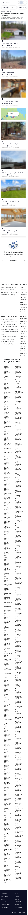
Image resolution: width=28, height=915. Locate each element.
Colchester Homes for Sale (7, 559)
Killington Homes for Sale (7, 835)
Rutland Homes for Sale (18, 620)
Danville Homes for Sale (7, 589)
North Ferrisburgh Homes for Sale (18, 463)
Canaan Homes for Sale (7, 528)
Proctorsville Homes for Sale (18, 568)
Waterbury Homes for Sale (18, 790)
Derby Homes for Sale (7, 594)
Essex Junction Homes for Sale (7, 679)
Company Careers (5, 904)
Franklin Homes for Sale (7, 710)
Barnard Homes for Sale (7, 403)
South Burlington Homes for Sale (18, 668)
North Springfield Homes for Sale (18, 475)
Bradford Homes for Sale (7, 468)
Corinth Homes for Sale (7, 570)
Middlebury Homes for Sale (18, 378)
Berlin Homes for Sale (7, 449)
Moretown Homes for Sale (18, 403)
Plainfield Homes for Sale (18, 536)
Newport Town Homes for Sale (18, 445)
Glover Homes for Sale (8, 720)
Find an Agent (4, 896)
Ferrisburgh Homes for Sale (7, 705)
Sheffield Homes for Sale (18, 646)
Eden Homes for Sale (7, 659)
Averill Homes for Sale (7, 392)
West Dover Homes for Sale (18, 805)
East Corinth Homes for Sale (7, 645)
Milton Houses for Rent (7, 341)
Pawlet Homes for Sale (18, 517)
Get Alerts (22, 7)
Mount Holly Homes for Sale (18, 418)
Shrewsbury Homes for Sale (18, 662)
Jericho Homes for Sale (7, 824)
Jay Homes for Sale (8, 814)
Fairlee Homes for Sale (8, 700)
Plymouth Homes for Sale (18, 542)
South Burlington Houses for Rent (9, 333)
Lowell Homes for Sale (8, 850)
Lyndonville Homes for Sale (7, 865)
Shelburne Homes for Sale (18, 652)
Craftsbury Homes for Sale (7, 580)
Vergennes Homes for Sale (18, 754)
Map (14, 912)
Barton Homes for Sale (7, 417)
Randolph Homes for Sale (18, 589)
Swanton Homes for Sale (18, 733)
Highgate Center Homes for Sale (7, 767)
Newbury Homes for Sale (18, 424)
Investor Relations (5, 901)
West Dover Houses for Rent (9, 327)
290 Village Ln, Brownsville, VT (10, 144)
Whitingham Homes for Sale (18, 827)
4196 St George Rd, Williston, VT (10, 202)
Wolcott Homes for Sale (18, 868)
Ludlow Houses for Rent (8, 324)
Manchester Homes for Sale (7, 876)
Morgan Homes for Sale (18, 408)
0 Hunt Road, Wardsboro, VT (9, 72)
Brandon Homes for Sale (7, 474)
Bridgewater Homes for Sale (7, 484)
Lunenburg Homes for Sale (7, 860)
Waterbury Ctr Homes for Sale (19, 785)
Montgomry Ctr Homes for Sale (19, 392)
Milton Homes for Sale (19, 382)
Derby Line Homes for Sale (7, 599)
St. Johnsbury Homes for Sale (19, 708)
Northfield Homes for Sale (18, 486)
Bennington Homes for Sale (7, 445)
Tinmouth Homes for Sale (18, 738)
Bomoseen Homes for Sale (7, 458)
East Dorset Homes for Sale (7, 650)
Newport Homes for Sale (18, 439)
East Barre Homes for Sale (7, 622)
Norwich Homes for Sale (18, 497)
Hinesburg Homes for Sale (7, 773)
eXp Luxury (17, 909)
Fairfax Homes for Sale (7, 690)
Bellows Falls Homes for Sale (7, 428)
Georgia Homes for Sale (7, 715)
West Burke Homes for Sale (18, 800)
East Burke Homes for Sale (7, 634)
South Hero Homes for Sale (18, 674)
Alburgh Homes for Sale (7, 378)
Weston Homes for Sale (18, 815)
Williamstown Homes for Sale (19, 836)
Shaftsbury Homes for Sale (18, 636)
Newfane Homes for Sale (18, 429)
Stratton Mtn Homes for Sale (18, 727)
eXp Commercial (19, 907)
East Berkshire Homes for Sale (7, 628)
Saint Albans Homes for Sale (18, 625)
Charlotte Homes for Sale (7, 543)
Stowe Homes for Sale (19, 717)
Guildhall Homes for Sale (7, 746)
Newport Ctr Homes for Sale (18, 434)
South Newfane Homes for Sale (18, 686)
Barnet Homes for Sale (7, 408)
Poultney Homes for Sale (18, 552)
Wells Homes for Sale (18, 795)
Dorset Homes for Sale (8, 603)
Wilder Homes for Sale (19, 831)
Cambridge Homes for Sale (7, 522)
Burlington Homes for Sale (7, 513)
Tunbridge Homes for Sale (18, 748)
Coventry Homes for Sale (7, 575)
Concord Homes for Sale (7, 564)
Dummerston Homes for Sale (7, 612)
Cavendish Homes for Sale (7, 538)
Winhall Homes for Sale (18, 857)
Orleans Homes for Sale (18, 507)
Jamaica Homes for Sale (7, 810)
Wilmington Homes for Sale (18, 847)
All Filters (4, 7)
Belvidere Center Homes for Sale (7, 439)
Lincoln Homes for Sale (7, 840)
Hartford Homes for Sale (7, 756)
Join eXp (3, 899)
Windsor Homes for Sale (18, 852)
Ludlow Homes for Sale (7, 855)
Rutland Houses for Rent (8, 339)
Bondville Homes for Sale (7, 463)
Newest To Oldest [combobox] (13, 7)
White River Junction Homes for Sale (18, 821)
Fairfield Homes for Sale (7, 696)
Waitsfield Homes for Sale (18, 759)
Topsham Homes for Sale (18, 743)
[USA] (2, 11)
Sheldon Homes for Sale (18, 657)
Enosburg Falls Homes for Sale (7, 669)
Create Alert (13, 260)
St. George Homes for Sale (18, 702)
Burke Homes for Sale (7, 508)
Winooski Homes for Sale (18, 863)
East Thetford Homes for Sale (8, 655)
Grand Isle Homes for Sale (7, 730)
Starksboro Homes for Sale (18, 713)
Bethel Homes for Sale (8, 453)
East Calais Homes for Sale (7, 639)
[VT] (4, 11)
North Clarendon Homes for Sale (18, 457)
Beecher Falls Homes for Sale (7, 422)
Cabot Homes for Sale (7, 517)
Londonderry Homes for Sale (7, 845)
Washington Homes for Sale (18, 780)
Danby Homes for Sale (8, 584)
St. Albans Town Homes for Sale (18, 697)
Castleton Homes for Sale (7, 533)
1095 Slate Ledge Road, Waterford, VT (12, 173)
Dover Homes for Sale (7, 607)
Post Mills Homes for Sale (18, 547)
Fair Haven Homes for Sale (7, 685)
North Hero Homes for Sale (18, 469)
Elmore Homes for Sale (7, 664)
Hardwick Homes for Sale (7, 751)
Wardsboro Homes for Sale (18, 769)
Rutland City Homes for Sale (18, 615)
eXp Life (17, 893)
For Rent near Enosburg (8, 295)
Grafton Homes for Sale (7, 725)
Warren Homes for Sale (18, 775)
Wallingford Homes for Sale (18, 764)
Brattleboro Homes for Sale (7, 479)
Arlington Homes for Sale (7, 388)
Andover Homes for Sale (7, 383)
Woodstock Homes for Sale (18, 878)
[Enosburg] (8, 11)
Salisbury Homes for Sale (18, 631)
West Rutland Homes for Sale (19, 810)
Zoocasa (17, 896)
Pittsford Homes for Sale (18, 531)
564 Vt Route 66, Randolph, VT (10, 43)
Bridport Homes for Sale (7, 489)
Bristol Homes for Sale (8, 494)
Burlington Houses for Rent (9, 322)
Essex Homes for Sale (7, 674)
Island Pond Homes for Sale (7, 794)
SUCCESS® (17, 899)
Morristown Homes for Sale (18, 413)
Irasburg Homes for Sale (7, 789)
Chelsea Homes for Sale (7, 549)
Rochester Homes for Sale (18, 610)
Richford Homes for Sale (18, 599)
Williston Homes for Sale (18, 842)
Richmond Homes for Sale (18, 604)
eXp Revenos (18, 904)
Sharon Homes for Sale (18, 641)
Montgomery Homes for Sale (18, 387)
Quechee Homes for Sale (18, 578)
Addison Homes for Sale (7, 367)
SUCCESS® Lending (19, 901)
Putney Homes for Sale (18, 573)
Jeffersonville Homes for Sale (7, 819)
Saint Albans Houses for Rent (9, 329)
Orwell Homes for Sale (19, 512)
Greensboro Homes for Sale (7, 740)
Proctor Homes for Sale (18, 562)
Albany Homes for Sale (7, 372)
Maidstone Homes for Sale (7, 870)
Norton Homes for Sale (18, 492)
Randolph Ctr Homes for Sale (18, 583)
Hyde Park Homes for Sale (7, 784)
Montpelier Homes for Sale (18, 397)
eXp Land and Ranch (20, 912)
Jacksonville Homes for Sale (7, 805)
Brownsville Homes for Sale (7, 504)
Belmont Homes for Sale (7, 433)
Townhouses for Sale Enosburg (10, 292)
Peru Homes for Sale (18, 526)
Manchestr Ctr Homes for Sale (8, 881)
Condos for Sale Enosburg (8, 290)
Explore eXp (4, 893)
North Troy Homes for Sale (18, 481)
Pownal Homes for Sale (18, 557)
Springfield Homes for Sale (18, 692)
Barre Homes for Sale (7, 412)
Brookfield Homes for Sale (7, 499)
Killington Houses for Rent (8, 336)
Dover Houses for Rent (7, 344)
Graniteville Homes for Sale (7, 735)
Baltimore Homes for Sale (7, 397)
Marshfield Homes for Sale (18, 367)
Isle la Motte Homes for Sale (7, 799)
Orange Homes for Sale (18, 502)
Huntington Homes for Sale (7, 778)
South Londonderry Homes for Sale (18, 679)
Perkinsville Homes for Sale (18, 522)
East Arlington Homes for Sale (8, 617)
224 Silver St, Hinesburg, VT (9, 231)
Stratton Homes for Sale (18, 722)
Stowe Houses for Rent (7, 319)
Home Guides (4, 907)
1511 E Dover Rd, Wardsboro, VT (10, 101)
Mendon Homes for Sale (18, 372)
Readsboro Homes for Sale (18, 594)
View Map (13, 114)
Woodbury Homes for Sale (18, 873)
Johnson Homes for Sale (7, 830)
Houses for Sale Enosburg (8, 287)
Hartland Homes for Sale (7, 761)
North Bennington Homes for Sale (18, 450)
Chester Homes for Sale (7, 554)
